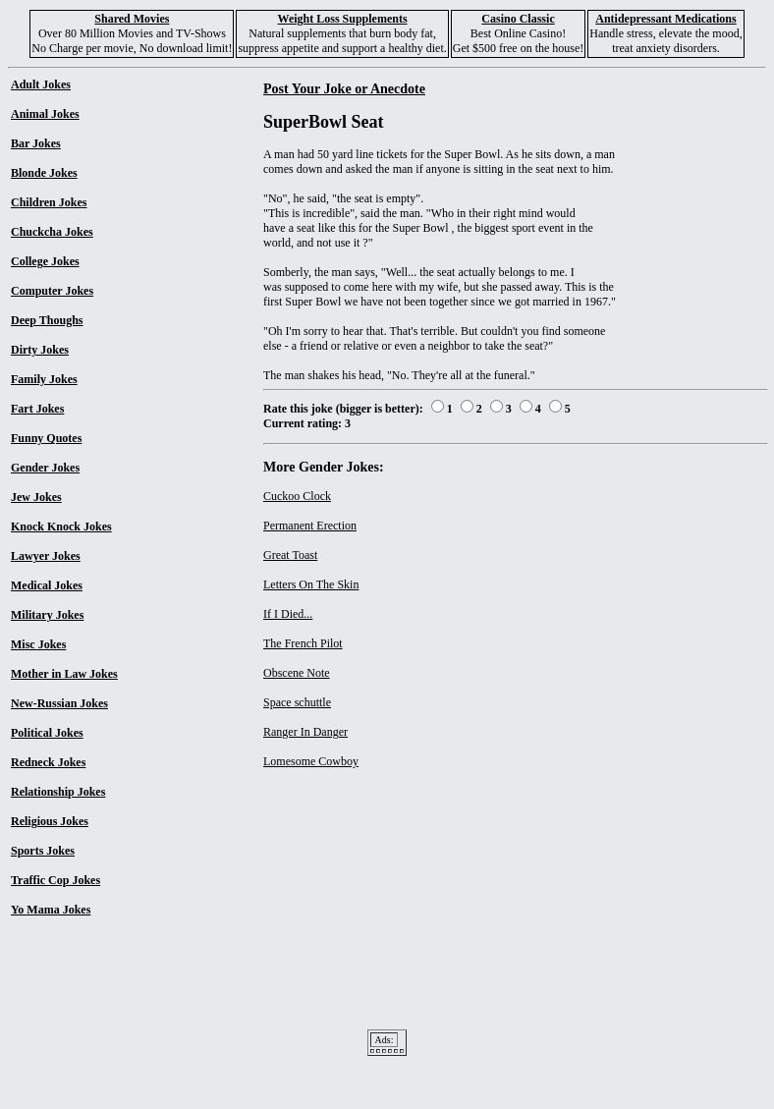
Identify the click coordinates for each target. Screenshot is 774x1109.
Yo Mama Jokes (50, 909)
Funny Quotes (46, 438)
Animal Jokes (45, 114)
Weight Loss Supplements (343, 19)
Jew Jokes (36, 497)
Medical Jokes (47, 585)
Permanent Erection (310, 525)
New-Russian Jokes (59, 703)
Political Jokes (47, 733)
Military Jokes (47, 615)
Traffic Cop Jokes (55, 880)
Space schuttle (297, 702)
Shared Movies (131, 19)
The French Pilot (303, 643)
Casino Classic (517, 19)
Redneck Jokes (48, 762)
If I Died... (287, 614)
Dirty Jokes (40, 350)
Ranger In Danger (305, 732)
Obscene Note (296, 673)
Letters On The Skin (311, 584)
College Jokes (45, 261)
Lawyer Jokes (46, 556)
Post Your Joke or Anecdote (344, 88)
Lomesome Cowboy (311, 761)
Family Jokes (44, 379)
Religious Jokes (49, 821)
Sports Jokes (43, 851)
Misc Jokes (38, 644)
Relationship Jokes (58, 792)
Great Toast (290, 555)
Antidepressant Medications (665, 19)
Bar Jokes (36, 143)
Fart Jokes (37, 409)
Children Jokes (48, 202)
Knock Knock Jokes (61, 526)
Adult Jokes (41, 84)
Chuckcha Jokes (52, 232)
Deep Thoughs (47, 320)
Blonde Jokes (44, 173)
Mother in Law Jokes (64, 674)
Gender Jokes (45, 467)
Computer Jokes (52, 291)
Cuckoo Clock (297, 496)
